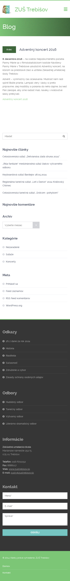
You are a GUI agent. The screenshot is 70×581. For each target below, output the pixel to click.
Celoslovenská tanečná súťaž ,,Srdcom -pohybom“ (30, 192)
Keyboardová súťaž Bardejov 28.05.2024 (25, 174)
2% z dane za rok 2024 (18, 341)
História (10, 348)
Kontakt (7, 572)
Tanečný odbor (14, 409)
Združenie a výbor (16, 370)
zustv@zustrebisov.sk (22, 472)
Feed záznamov (14, 291)
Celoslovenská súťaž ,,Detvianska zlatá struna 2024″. (31, 156)
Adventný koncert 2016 (15, 99)
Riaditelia (11, 355)
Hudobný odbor (14, 402)
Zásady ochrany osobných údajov (24, 377)
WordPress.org (14, 305)
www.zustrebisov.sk (19, 469)
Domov (6, 566)
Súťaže (9, 254)
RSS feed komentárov (18, 298)
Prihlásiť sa (12, 284)
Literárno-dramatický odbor (21, 423)
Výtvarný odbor (14, 416)
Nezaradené (12, 247)
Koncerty (11, 261)
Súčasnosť (11, 362)
